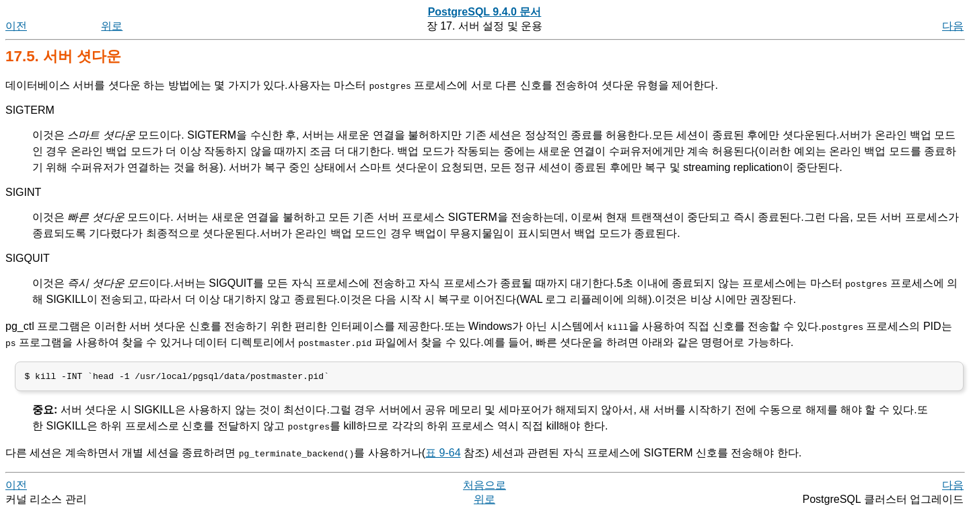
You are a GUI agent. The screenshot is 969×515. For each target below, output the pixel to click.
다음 (953, 26)
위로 (111, 26)
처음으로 (484, 487)
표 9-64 (442, 455)
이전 (16, 26)
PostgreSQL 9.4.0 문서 (485, 12)
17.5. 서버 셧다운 (63, 56)
